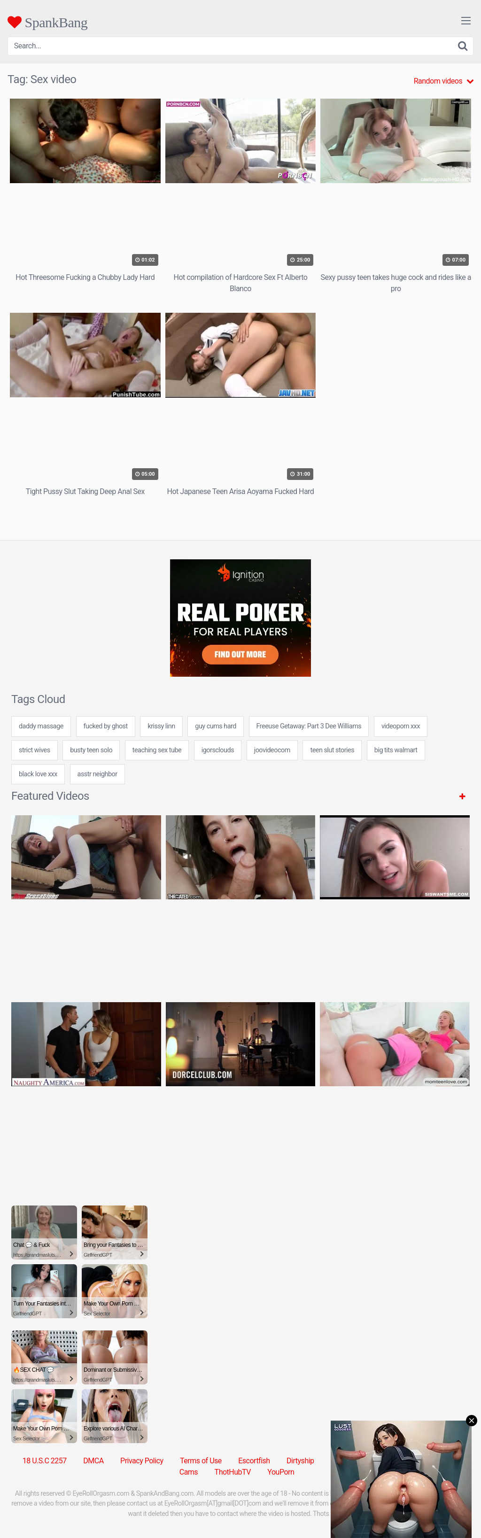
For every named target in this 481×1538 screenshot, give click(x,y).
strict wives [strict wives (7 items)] (34, 750)
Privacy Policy (141, 1460)
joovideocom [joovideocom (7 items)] (272, 750)
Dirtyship (300, 1460)
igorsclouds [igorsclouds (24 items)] (218, 750)
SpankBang (47, 22)
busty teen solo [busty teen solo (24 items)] (91, 750)
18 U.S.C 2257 (45, 1460)
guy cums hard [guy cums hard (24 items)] (215, 726)
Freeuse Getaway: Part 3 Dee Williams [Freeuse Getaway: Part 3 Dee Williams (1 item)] (309, 726)
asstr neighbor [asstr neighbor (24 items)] (97, 774)
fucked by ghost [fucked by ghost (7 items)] (106, 726)
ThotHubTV (233, 1472)
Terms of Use (201, 1460)
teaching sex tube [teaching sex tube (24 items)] (156, 750)
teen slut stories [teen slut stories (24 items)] (332, 750)
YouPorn (280, 1472)
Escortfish (254, 1460)
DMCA (93, 1460)
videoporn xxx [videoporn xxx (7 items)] (400, 726)
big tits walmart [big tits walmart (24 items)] (396, 750)
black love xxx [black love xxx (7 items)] (38, 774)
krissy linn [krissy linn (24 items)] (161, 726)
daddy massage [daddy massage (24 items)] (41, 726)
